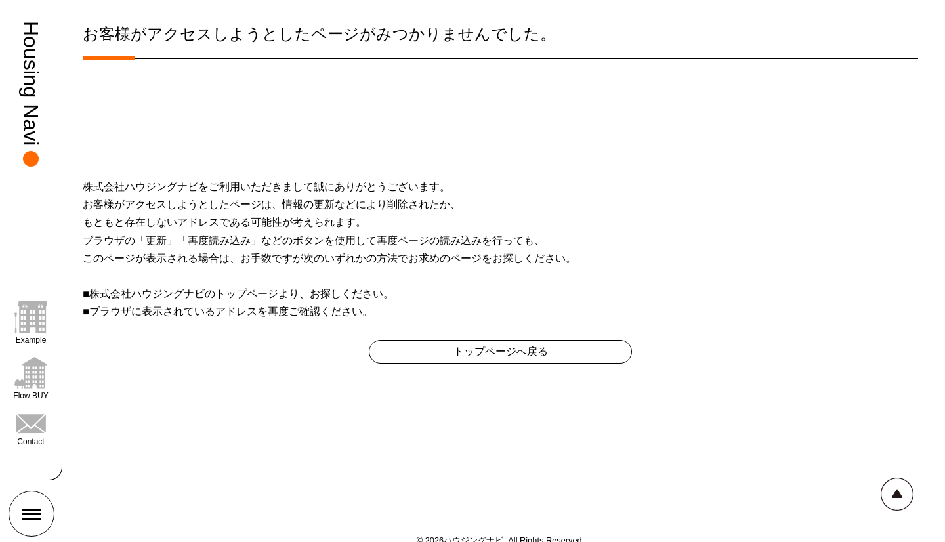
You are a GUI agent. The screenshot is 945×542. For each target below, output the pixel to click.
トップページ (246, 293)
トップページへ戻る (500, 351)
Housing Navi (31, 83)
